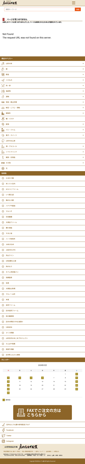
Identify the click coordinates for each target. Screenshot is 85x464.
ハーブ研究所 (10, 239)
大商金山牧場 (10, 289)
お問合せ (56, 451)
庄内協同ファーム (12, 311)
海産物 (8, 91)
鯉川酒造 (9, 228)
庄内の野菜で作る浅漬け (14, 322)
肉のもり (9, 266)
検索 (77, 9)
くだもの (9, 80)
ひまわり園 (10, 178)
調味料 (8, 113)
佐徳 (7, 283)
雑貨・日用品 (10, 157)
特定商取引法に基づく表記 (12, 451)
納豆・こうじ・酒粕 (13, 108)
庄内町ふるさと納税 (13, 355)
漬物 (7, 97)
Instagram (10, 441)
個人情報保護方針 (27, 451)
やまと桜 (9, 233)
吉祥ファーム (10, 305)
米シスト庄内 (10, 184)
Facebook (9, 430)
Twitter (8, 436)
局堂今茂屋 (10, 349)
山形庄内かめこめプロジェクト (17, 338)
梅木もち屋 (10, 200)
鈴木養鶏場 (10, 316)
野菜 (7, 75)
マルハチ (9, 211)
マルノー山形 (10, 294)
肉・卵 (8, 86)
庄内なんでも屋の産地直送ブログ (18, 425)
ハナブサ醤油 (10, 206)
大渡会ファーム (11, 222)
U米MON (9, 327)
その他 (8, 163)
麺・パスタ (10, 119)
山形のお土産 (10, 141)
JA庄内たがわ (11, 250)
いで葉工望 (10, 195)
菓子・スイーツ (11, 135)
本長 (7, 300)
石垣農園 (9, 217)
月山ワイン (10, 255)
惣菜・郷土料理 (11, 102)
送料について (39, 451)
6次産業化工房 (11, 261)
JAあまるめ (10, 244)
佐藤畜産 (9, 277)
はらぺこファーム (12, 189)
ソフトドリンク (11, 152)
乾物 (7, 124)
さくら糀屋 (10, 333)
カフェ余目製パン (12, 272)
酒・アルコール (11, 146)
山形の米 (9, 63)
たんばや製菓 (10, 344)
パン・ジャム (10, 130)
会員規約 (48, 451)
